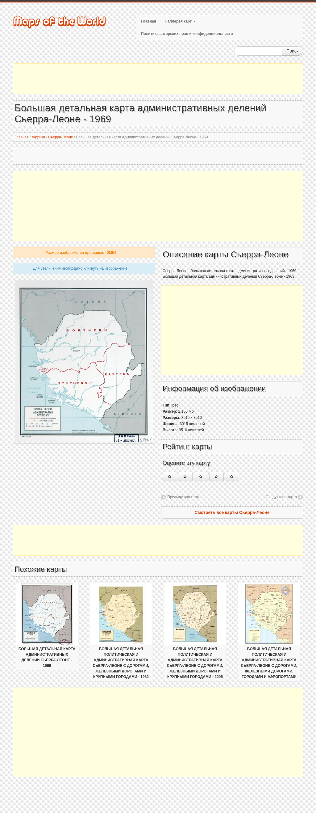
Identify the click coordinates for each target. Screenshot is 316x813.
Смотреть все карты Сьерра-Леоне (232, 512)
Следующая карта (281, 497)
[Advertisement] (158, 79)
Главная (148, 21)
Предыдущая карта (183, 497)
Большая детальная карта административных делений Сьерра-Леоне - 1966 (47, 657)
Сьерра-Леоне (60, 137)
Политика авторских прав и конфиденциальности (187, 34)
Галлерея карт (180, 21)
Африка (38, 137)
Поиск (292, 50)
